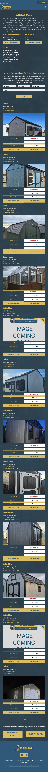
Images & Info (34, 149)
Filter (24, 96)
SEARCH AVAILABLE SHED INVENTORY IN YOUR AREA (35, 734)
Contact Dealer (13, 149)
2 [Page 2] (22, 719)
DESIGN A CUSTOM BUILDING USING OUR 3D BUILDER (13, 734)
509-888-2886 (29, 39)
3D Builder (12, 31)
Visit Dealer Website (33, 43)
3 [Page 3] (23, 719)
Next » (25, 719)
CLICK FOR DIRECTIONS (12, 43)
